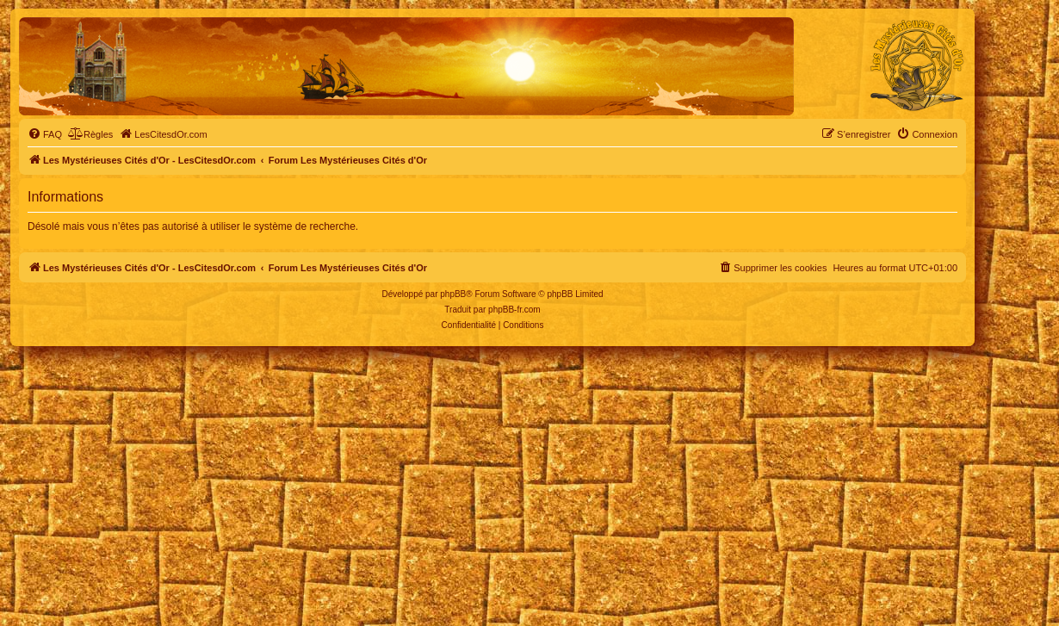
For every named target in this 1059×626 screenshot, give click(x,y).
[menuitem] (45, 134)
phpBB (453, 294)
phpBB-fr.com (514, 309)
